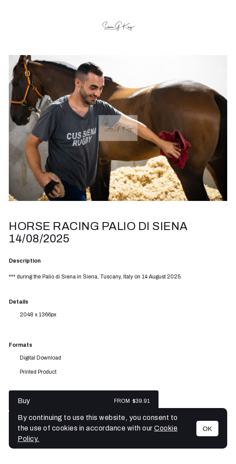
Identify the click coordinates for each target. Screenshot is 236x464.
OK (207, 428)
